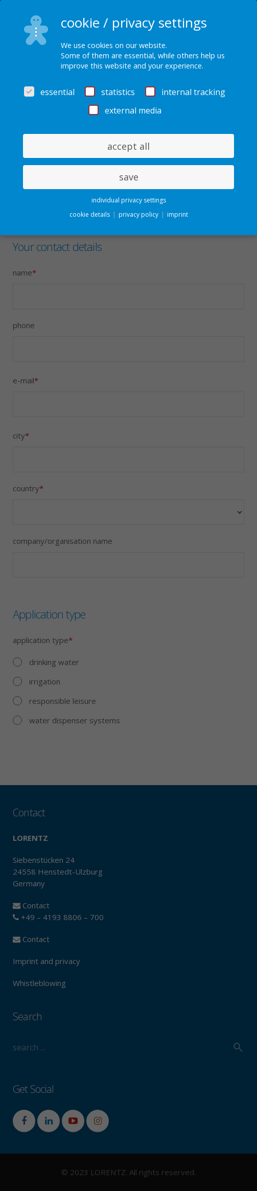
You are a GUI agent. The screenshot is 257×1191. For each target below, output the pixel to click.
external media (124, 110)
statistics (110, 92)
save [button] (128, 177)
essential (49, 92)
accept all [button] (128, 146)
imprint (177, 214)
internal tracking (185, 92)
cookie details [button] (90, 214)
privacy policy (139, 214)
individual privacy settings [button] (128, 200)
